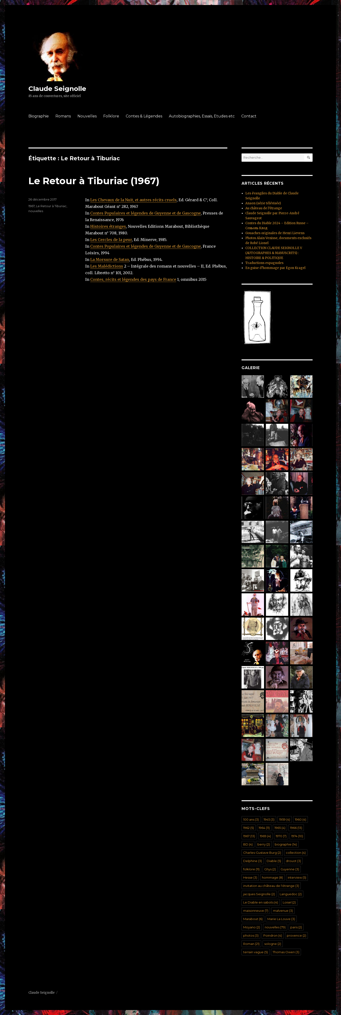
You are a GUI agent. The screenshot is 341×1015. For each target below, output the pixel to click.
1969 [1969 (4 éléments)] (265, 836)
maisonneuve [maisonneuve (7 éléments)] (255, 910)
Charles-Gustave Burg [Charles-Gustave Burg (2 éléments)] (262, 852)
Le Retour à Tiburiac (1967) (93, 181)
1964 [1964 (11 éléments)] (264, 828)
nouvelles (35, 211)
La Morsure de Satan (109, 259)
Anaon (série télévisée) (263, 203)
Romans (63, 116)
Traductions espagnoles (264, 263)
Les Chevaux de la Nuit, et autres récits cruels (133, 199)
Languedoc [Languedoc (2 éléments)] (291, 894)
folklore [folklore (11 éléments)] (251, 869)
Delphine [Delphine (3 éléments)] (252, 861)
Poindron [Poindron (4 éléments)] (272, 935)
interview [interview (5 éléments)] (297, 877)
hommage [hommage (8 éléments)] (272, 877)
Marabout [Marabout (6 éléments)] (253, 919)
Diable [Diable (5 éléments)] (274, 861)
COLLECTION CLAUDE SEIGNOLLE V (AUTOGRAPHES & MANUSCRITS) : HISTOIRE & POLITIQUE (273, 253)
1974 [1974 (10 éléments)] (297, 836)
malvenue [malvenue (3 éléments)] (283, 910)
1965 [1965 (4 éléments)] (279, 828)
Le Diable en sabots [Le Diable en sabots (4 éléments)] (260, 902)
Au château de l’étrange (263, 208)
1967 (31, 206)
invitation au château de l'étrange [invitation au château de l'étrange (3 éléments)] (271, 886)
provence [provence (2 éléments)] (296, 935)
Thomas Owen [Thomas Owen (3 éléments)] (286, 952)
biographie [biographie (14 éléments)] (286, 844)
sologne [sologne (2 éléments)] (272, 944)
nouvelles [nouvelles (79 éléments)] (275, 927)
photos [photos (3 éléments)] (251, 935)
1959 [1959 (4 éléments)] (284, 819)
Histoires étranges (108, 226)
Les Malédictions (106, 266)
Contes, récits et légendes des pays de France (133, 279)
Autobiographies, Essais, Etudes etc (202, 116)
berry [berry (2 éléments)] (263, 844)
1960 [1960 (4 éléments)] (300, 819)
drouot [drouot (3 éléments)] (293, 861)
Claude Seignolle (57, 89)
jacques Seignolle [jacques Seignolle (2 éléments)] (259, 894)
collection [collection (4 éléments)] (296, 852)
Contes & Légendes (144, 116)
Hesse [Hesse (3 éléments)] (250, 877)
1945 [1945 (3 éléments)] (269, 819)
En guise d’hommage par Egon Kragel (275, 268)
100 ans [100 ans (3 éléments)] (251, 819)
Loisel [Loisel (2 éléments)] (289, 902)
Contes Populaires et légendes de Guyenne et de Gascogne (145, 213)
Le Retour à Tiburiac (51, 206)
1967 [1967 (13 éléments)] (249, 836)
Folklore (111, 116)
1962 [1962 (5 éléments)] (248, 828)
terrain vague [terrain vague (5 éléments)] (255, 952)
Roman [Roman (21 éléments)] (251, 944)
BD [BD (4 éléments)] (248, 844)
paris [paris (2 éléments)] (296, 927)
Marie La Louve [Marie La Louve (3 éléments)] (281, 919)
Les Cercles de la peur (111, 239)
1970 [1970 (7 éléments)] (281, 836)
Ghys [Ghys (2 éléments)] (270, 869)
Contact (248, 116)
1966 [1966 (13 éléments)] (296, 828)
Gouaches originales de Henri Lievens (275, 233)
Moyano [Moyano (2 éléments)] (251, 927)
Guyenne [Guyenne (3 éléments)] (290, 869)
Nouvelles (87, 116)
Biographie (38, 116)
